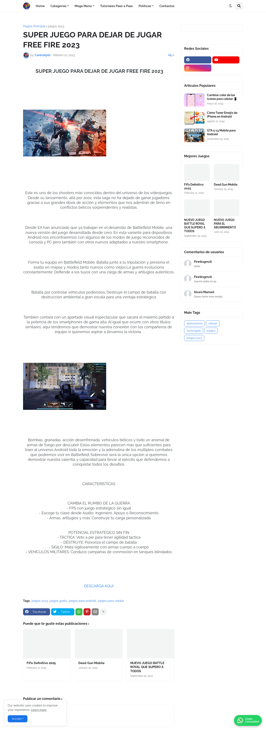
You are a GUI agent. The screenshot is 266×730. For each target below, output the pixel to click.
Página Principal (34, 26)
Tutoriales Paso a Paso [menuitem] (116, 6)
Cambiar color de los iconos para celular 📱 (222, 96)
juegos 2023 (56, 26)
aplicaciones (194, 323)
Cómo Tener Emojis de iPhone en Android (222, 114)
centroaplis (194, 330)
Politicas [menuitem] (145, 6)
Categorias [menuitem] (58, 6)
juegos (211, 330)
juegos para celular (111, 600)
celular (212, 323)
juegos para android (82, 600)
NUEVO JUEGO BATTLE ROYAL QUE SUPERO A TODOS (147, 667)
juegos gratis (58, 600)
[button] (230, 6)
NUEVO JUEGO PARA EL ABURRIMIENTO (225, 223)
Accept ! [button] (17, 718)
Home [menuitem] (40, 6)
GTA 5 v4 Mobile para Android (221, 132)
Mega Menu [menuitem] (83, 6)
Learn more (39, 709)
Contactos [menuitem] (166, 6)
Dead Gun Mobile (91, 663)
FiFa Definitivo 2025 (41, 663)
